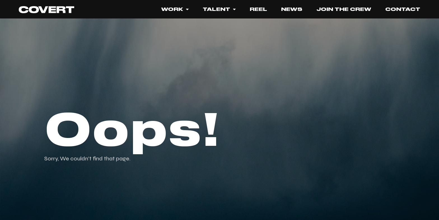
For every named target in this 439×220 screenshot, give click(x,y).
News (291, 9)
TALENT (219, 9)
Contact (402, 9)
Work (175, 9)
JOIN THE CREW (343, 9)
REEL (258, 9)
